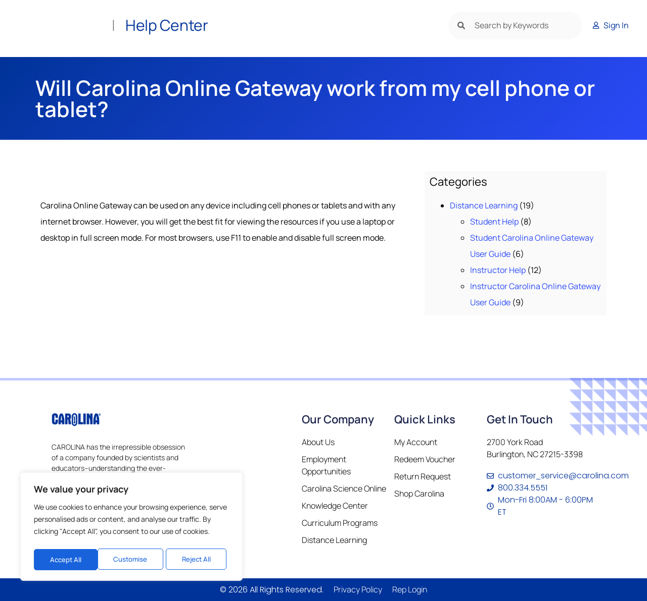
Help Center (166, 25)
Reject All (132, 559)
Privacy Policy (358, 589)
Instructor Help (498, 270)
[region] (131, 528)
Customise (66, 559)
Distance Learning (484, 205)
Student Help (494, 221)
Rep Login (409, 589)
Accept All (197, 559)
